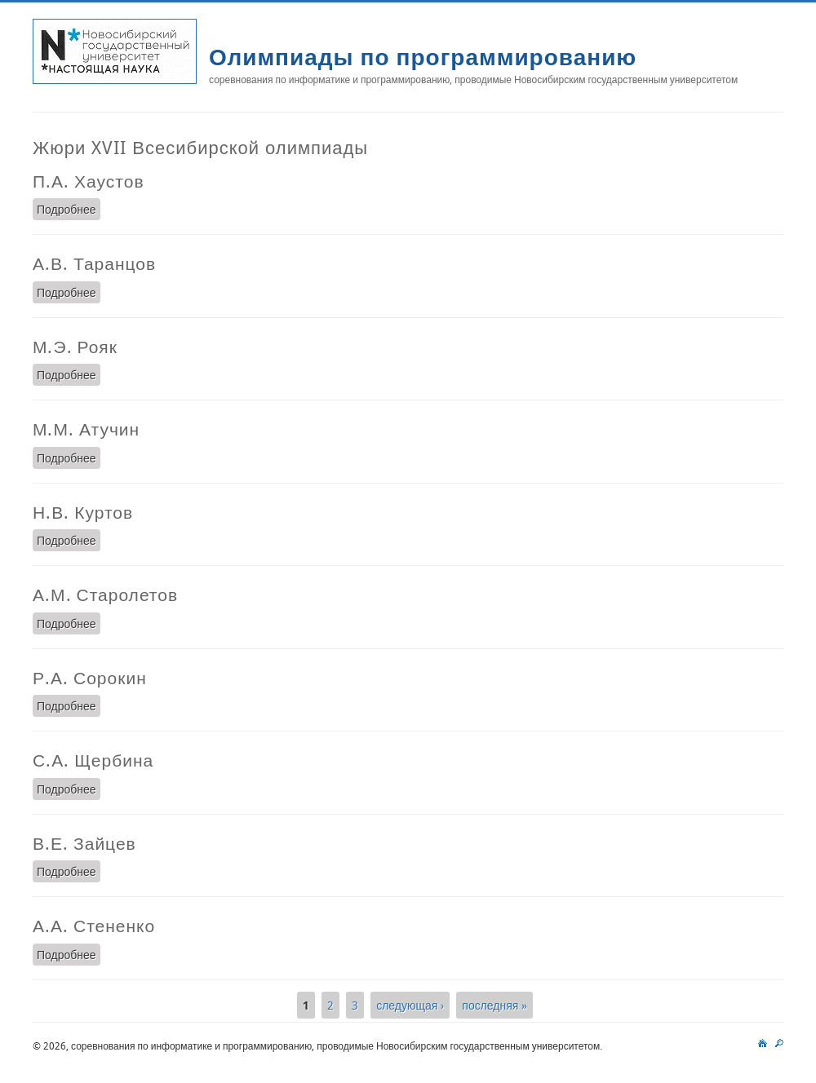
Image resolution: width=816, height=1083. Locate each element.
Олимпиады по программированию (422, 57)
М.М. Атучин (86, 429)
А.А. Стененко (94, 925)
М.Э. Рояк (75, 346)
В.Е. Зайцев (84, 843)
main (762, 1041)
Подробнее (68, 209)
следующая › (410, 1005)
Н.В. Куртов (83, 512)
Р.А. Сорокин (90, 677)
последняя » (494, 1005)
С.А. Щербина (93, 760)
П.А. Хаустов (88, 181)
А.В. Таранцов (94, 263)
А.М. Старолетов (105, 594)
